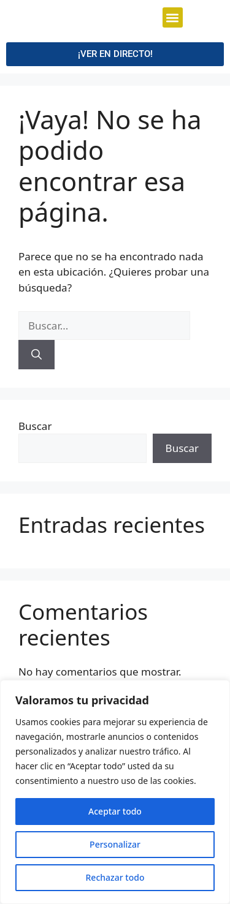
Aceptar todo (115, 811)
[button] (173, 47)
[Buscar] (36, 411)
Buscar (35, 483)
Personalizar (115, 844)
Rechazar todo (115, 877)
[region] (115, 792)
